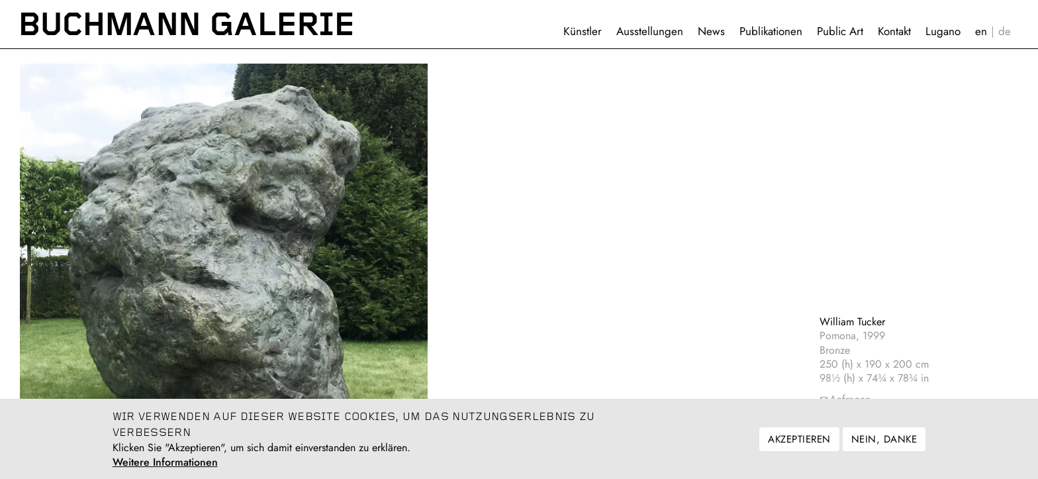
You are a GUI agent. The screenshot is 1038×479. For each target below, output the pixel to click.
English (981, 31)
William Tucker (852, 321)
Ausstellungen (649, 31)
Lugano (943, 31)
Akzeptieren (799, 444)
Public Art (840, 31)
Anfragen (850, 399)
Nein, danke (884, 444)
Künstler (582, 31)
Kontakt (894, 31)
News (711, 31)
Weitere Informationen (165, 468)
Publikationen (770, 31)
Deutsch (1004, 31)
